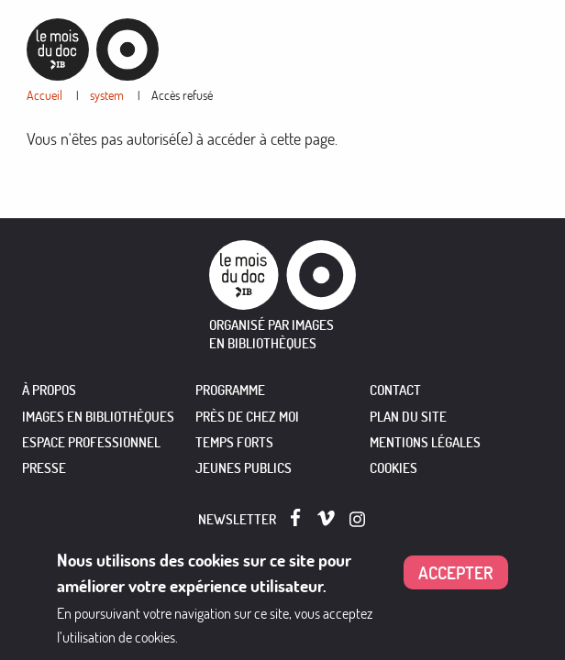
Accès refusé (182, 95)
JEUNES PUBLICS (243, 468)
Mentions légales (425, 442)
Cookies (393, 468)
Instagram (358, 519)
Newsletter (237, 519)
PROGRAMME (230, 390)
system (107, 95)
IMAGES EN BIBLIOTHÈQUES (98, 416)
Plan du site (408, 416)
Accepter (455, 575)
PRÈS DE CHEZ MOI (247, 416)
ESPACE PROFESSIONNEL (91, 442)
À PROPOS (49, 390)
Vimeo (326, 519)
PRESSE (44, 468)
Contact (395, 390)
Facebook (299, 517)
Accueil (44, 95)
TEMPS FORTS (234, 442)
